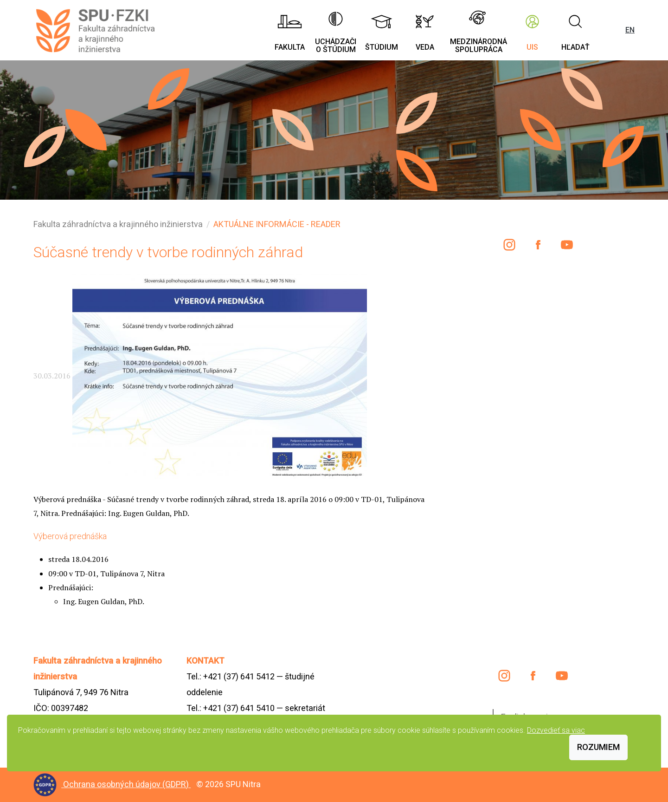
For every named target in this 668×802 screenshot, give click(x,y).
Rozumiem (598, 747)
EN (630, 30)
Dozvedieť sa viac (556, 730)
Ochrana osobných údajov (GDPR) (127, 784)
